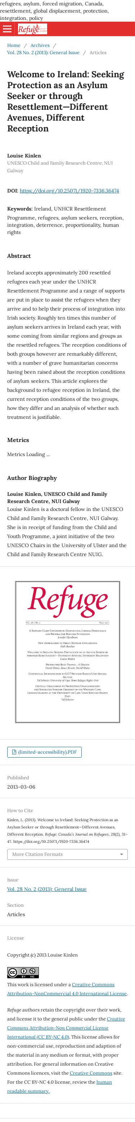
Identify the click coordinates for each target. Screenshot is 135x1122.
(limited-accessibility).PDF (47, 752)
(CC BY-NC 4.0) (66, 1028)
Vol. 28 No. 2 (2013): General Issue (43, 52)
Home (14, 45)
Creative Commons (91, 1073)
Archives (40, 45)
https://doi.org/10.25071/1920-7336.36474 (69, 190)
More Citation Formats (37, 854)
